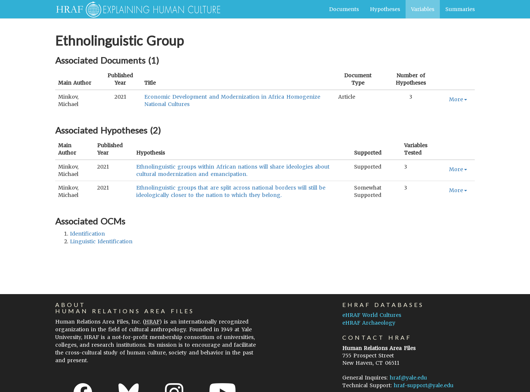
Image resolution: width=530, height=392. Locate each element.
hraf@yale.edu (408, 377)
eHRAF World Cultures (371, 315)
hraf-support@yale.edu (423, 385)
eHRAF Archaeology (368, 322)
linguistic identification (101, 241)
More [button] (458, 99)
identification (87, 233)
